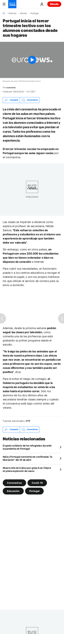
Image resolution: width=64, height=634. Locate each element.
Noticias (12, 13)
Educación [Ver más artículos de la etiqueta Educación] (13, 490)
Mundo (23, 13)
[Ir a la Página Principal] (12, 4)
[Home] (4, 13)
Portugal (35, 13)
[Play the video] (32, 60)
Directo (54, 4)
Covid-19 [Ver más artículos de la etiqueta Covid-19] (37, 482)
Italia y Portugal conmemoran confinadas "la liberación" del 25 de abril (27, 458)
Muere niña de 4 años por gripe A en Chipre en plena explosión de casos (27, 469)
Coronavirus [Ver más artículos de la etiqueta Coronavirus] (14, 482)
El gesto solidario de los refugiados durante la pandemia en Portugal (27, 447)
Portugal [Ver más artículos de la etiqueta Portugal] (34, 490)
